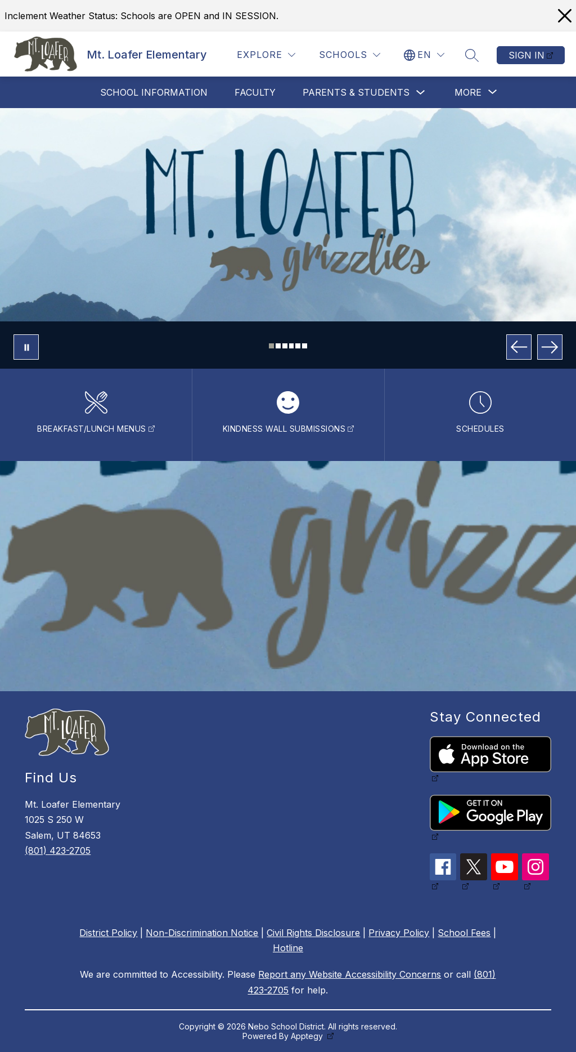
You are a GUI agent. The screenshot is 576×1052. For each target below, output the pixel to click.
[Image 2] (278, 345)
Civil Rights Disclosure (313, 932)
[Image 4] (291, 345)
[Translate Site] (424, 55)
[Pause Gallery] (26, 347)
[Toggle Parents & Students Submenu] (421, 92)
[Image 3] (284, 345)
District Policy (108, 932)
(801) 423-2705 (58, 850)
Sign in (526, 55)
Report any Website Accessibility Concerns (349, 974)
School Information (154, 92)
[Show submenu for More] (468, 92)
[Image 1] (271, 345)
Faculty (255, 92)
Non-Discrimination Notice (202, 932)
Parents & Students (356, 92)
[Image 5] (297, 345)
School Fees (464, 932)
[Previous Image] (519, 347)
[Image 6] (304, 345)
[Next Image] (549, 347)
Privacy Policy (398, 932)
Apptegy (308, 1036)
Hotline (288, 947)
